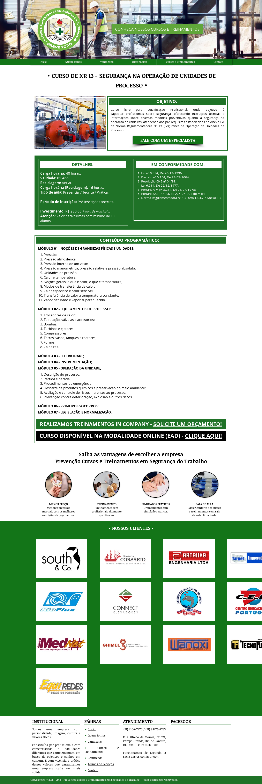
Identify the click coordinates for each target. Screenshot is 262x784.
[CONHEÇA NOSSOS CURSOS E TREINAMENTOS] (157, 29)
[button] (168, 140)
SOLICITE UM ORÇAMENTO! (187, 424)
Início (92, 729)
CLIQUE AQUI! (203, 435)
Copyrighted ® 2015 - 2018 (45, 780)
